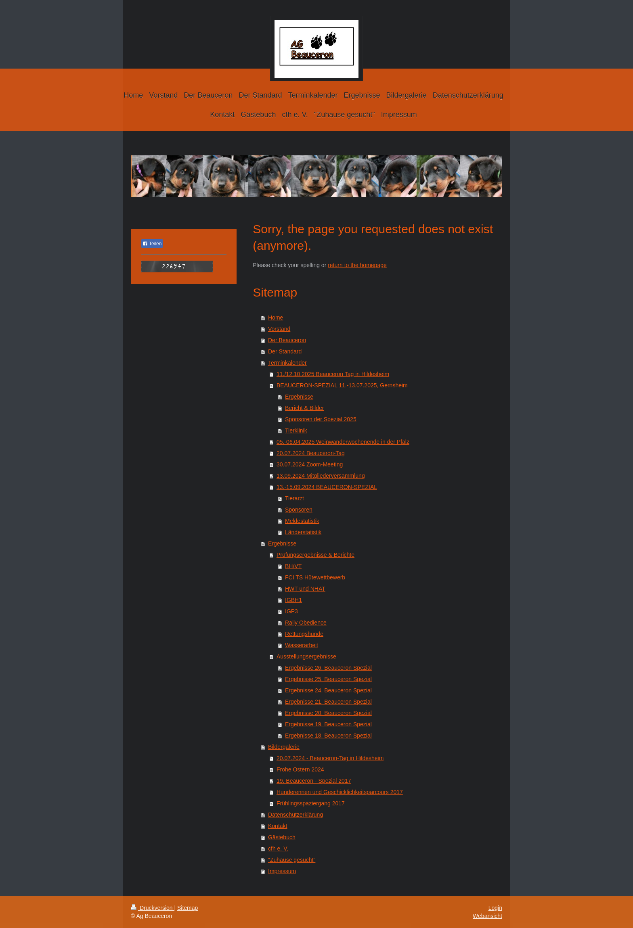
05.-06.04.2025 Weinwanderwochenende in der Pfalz (343, 442)
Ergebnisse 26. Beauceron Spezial (328, 668)
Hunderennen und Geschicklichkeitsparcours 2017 (340, 792)
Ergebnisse (299, 396)
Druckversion (152, 908)
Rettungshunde (304, 634)
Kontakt (277, 826)
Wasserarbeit (301, 645)
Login (495, 908)
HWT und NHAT (305, 588)
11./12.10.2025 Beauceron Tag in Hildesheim (333, 374)
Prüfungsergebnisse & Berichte (315, 555)
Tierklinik (296, 430)
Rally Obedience (306, 622)
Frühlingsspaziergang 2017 (311, 803)
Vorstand (279, 329)
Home (275, 317)
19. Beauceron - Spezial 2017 (314, 781)
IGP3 (291, 611)
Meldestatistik (302, 521)
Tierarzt (294, 498)
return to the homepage (357, 265)
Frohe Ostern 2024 (300, 769)
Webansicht (487, 916)
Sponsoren (298, 509)
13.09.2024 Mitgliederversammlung (321, 475)
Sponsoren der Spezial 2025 (320, 419)
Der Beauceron (287, 340)
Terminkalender (287, 362)
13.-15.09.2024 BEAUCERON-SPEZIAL (327, 487)
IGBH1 (293, 600)
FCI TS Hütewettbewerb (315, 577)
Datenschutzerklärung (295, 814)
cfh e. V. (278, 848)
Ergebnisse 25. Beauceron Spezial (328, 679)
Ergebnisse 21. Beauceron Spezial (328, 701)
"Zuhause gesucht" (291, 860)
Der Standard (285, 351)
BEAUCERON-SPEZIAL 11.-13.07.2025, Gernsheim (342, 385)
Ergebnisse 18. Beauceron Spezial (328, 735)
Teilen (152, 244)
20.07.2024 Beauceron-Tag (311, 453)
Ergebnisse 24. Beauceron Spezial (328, 690)
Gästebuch (282, 837)
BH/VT (293, 566)
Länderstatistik (303, 532)
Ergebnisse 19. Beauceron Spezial (328, 724)
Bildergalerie (284, 747)
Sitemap (187, 908)
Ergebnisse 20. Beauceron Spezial (328, 713)
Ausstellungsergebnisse (306, 656)
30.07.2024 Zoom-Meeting (310, 464)
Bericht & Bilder (304, 408)
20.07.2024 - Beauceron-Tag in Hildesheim (330, 758)
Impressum (282, 871)
